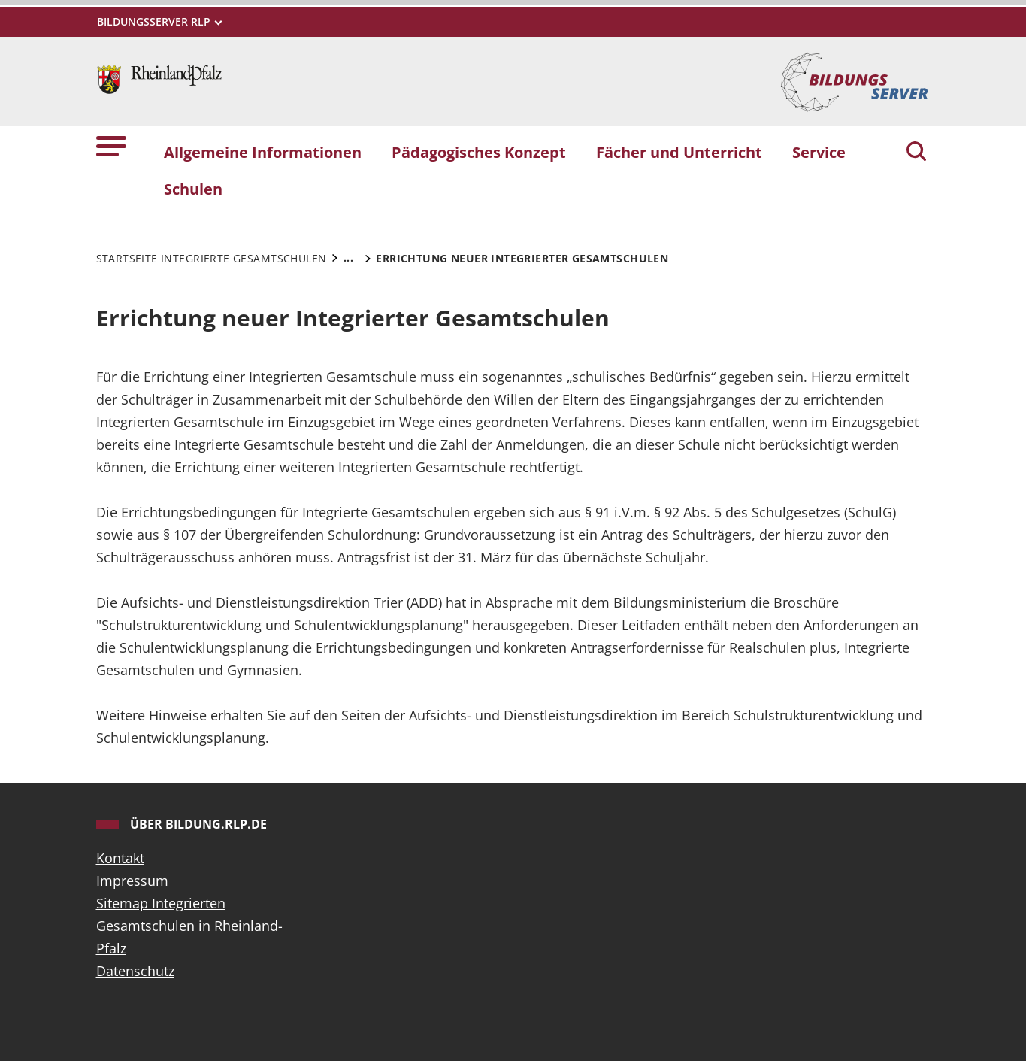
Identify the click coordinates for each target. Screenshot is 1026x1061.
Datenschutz (135, 971)
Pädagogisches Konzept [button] (479, 151)
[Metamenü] (159, 21)
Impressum (132, 881)
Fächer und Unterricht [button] (679, 151)
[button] (111, 145)
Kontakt (120, 858)
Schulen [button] (193, 188)
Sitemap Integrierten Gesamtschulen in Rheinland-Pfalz (189, 925)
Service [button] (819, 151)
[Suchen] (916, 152)
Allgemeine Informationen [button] (263, 151)
